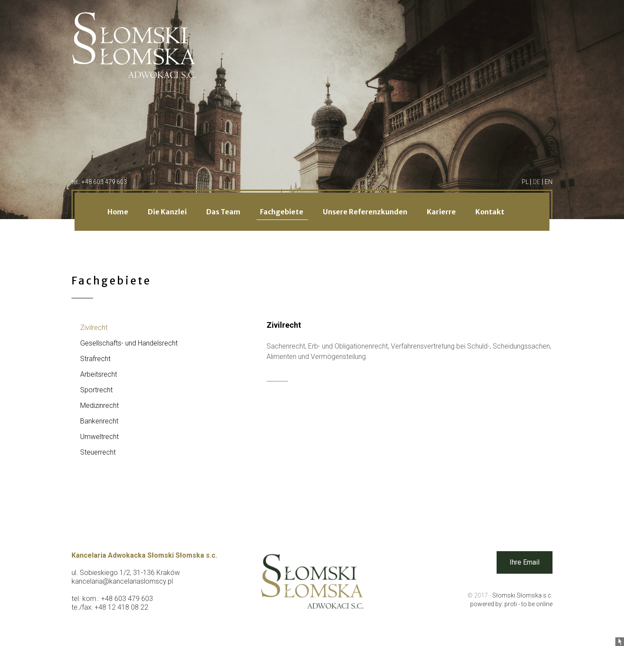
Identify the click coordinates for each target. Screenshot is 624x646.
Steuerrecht (98, 452)
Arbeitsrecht (98, 374)
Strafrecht (95, 359)
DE (537, 181)
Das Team (224, 211)
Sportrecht (96, 390)
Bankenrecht (99, 421)
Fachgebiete (282, 211)
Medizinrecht (99, 405)
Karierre (442, 211)
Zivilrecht (93, 327)
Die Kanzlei (168, 211)
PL (526, 181)
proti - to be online (528, 604)
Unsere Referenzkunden (366, 211)
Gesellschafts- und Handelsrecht (129, 343)
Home (118, 211)
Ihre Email (525, 562)
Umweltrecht (99, 437)
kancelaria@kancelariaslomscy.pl (122, 581)
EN (548, 181)
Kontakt (489, 211)
